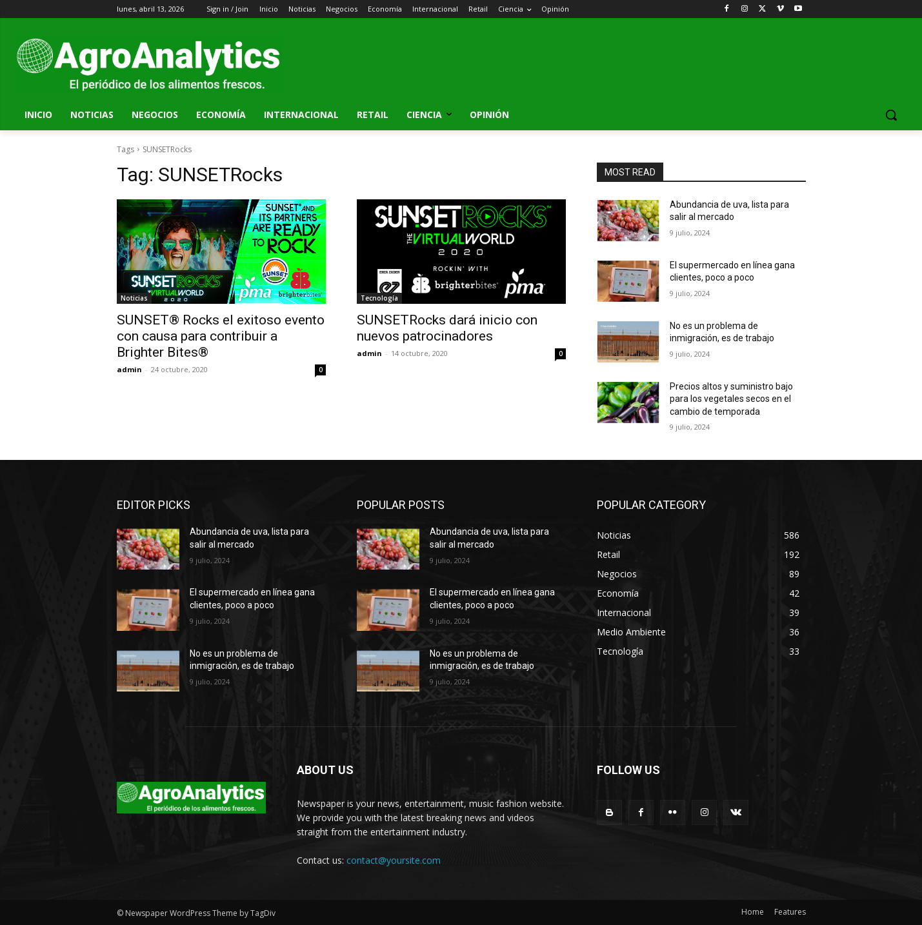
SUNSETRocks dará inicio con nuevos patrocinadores (447, 328)
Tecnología (379, 298)
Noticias (134, 298)
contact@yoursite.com (393, 860)
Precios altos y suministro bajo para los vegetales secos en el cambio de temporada (731, 399)
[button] (891, 114)
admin (129, 369)
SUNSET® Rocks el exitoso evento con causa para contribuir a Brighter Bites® (221, 336)
